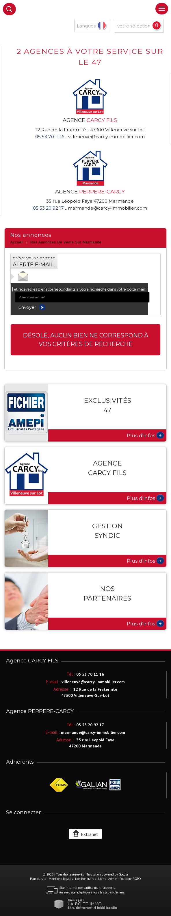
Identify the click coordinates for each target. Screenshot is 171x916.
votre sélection (133, 26)
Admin (112, 879)
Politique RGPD (130, 879)
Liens (102, 879)
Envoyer (31, 307)
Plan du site (38, 879)
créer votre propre (34, 261)
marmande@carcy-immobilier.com (107, 208)
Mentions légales (61, 879)
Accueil (17, 242)
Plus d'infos (145, 435)
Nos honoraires (85, 879)
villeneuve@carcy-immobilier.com (106, 136)
